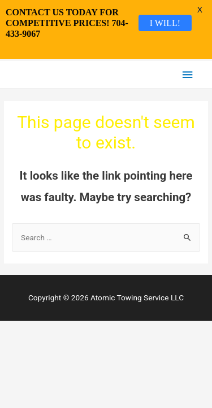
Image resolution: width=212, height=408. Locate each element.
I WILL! (165, 22)
